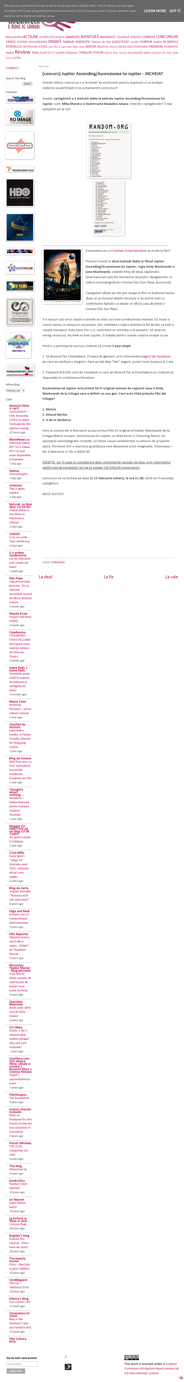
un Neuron (16, 1199)
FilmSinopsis (18, 1095)
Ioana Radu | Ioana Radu (18, 669)
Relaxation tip (18, 1169)
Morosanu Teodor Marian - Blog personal (20, 968)
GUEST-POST (120, 42)
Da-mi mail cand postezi (22, 1358)
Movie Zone (17, 701)
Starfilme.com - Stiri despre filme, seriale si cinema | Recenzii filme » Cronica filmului (20, 1065)
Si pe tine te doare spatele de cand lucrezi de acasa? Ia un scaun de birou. (20, 982)
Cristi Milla (16, 853)
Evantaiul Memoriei (16, 1003)
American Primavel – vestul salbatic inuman (20, 709)
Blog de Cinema (20, 758)
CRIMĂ (11, 42)
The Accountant (19, 1098)
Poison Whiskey (20, 1143)
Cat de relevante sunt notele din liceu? (20, 563)
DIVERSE (22, 42)
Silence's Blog (19, 1299)
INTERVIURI (30, 46)
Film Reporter (18, 934)
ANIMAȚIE (72, 37)
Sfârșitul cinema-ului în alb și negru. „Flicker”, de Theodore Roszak (19, 946)
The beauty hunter (17, 1260)
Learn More (155, 11)
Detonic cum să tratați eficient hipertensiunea (19, 918)
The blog (15, 1166)
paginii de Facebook (155, 356)
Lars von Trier (69, 46)
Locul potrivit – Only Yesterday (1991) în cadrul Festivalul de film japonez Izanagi (20, 420)
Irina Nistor (55, 47)
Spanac (14, 471)
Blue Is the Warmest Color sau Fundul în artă (20, 1323)
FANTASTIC (82, 42)
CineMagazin (18, 1280)
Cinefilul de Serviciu (17, 726)
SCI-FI (50, 52)
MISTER (91, 46)
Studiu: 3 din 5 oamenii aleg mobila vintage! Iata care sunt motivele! (19, 1039)
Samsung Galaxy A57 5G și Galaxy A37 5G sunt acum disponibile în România (20, 451)
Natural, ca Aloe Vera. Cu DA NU (20, 506)
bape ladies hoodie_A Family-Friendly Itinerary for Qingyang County (20, 739)
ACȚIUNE (30, 37)
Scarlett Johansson (66, 52)
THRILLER (85, 52)
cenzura (123, 53)
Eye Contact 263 (19, 1302)
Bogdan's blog (19, 1235)
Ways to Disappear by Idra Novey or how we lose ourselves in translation (20, 1124)
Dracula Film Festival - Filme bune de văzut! (19, 1243)
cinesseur (15, 485)
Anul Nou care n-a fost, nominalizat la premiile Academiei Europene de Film (20, 770)
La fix (109, 577)
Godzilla (134, 42)
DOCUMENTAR (38, 42)
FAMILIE (68, 42)
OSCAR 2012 (125, 46)
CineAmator (17, 632)
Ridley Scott (39, 52)
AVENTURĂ (90, 37)
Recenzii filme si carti (19, 407)
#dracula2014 (14, 37)
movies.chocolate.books (20, 1111)
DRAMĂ (55, 42)
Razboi (10, 52)
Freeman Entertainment (129, 251)
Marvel (113, 47)
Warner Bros (111, 53)
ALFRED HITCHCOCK (51, 37)
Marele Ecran (18, 613)
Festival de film (101, 42)
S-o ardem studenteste (17, 554)
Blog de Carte (18, 888)
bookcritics (17, 1181)
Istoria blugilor (18, 474)
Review (22, 52)
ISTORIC (43, 46)
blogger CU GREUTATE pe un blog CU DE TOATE (19, 830)
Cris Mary (16, 1027)
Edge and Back (19, 911)
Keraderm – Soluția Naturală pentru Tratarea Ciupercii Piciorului (19, 806)
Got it (175, 11)
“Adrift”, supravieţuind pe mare (19, 1079)
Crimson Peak (17, 1224)
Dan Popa (16, 578)
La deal (45, 577)
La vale (171, 577)
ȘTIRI (17, 58)
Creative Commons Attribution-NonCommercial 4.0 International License (151, 1368)
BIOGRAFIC (108, 37)
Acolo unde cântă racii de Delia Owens (20, 1012)
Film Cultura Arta (17, 1340)
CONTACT (12, 68)
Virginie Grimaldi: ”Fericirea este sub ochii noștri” (20, 895)
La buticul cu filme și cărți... (19, 1220)
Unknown (58, 562)
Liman (82, 47)
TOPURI (98, 52)
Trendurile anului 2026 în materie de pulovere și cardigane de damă (19, 682)
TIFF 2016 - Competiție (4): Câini (19, 1150)
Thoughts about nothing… (16, 792)
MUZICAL (103, 46)
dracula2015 (135, 52)
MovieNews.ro (19, 439)
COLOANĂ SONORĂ (128, 37)
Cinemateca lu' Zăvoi (19, 1315)
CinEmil (14, 534)
